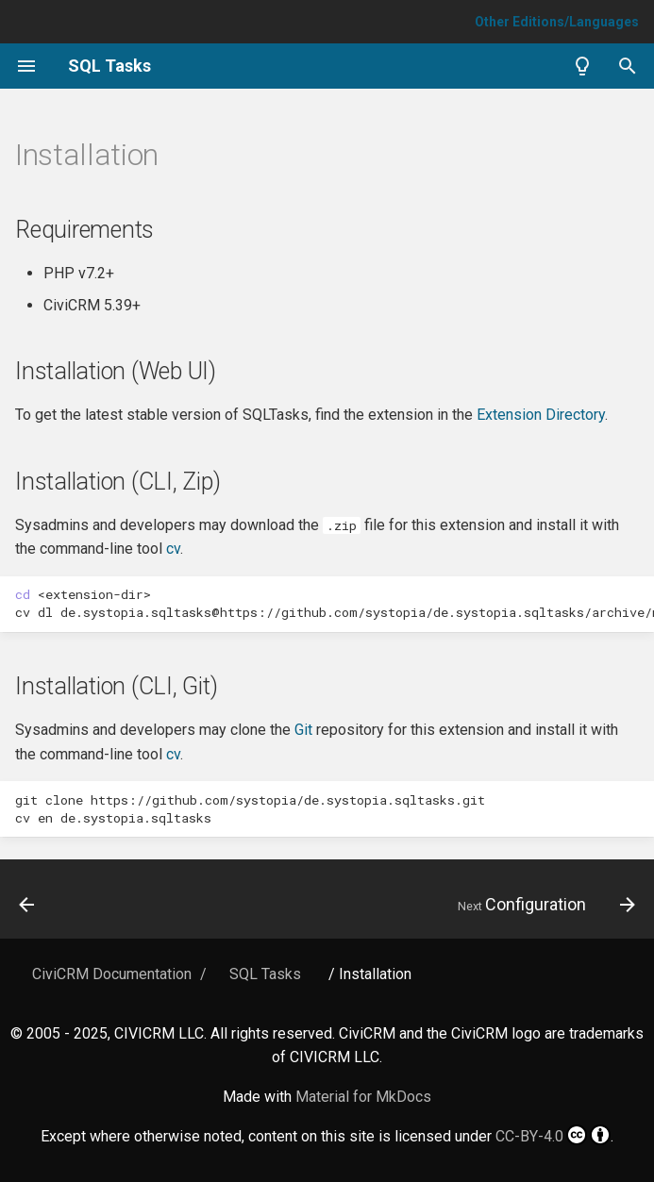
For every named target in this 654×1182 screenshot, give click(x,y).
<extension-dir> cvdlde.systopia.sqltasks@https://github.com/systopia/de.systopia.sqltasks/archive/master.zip (334, 603)
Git (303, 730)
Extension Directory (541, 415)
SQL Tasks (265, 974)
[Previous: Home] (28, 904)
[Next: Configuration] (542, 904)
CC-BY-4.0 (553, 1134)
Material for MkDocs (363, 1097)
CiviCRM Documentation (112, 974)
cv (173, 549)
